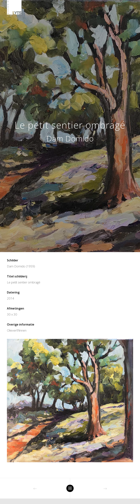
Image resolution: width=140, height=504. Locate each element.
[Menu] (129, 7)
